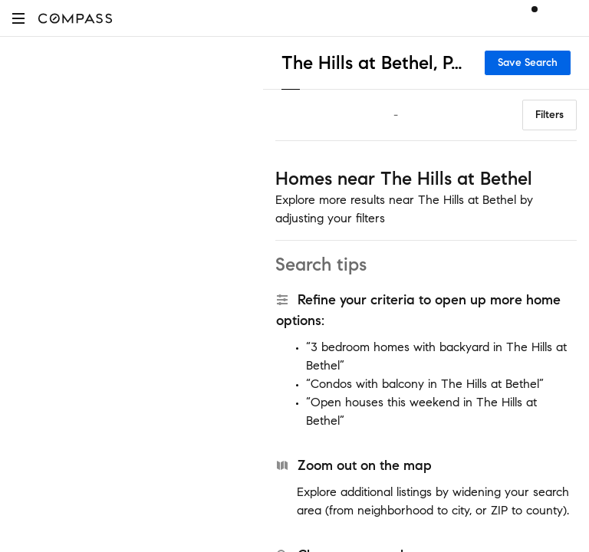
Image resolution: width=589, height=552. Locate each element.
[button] (18, 18)
